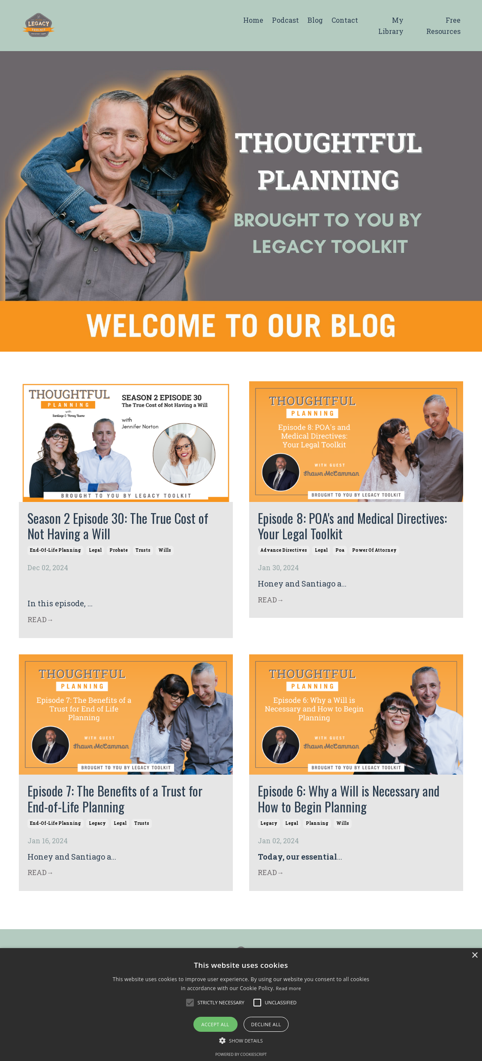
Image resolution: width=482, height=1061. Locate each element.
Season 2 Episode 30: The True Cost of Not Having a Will (121, 527)
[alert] (241, 1004)
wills (164, 552)
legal (95, 552)
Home (253, 19)
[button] (190, 1002)
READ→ (40, 621)
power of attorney (374, 552)
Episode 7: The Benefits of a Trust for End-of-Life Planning (117, 801)
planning (317, 827)
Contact (344, 19)
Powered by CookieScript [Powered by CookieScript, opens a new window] (241, 1054)
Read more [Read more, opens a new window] (288, 988)
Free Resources (443, 25)
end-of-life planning (55, 552)
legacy (97, 827)
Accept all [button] (215, 1024)
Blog (315, 19)
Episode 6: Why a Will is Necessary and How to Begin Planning (353, 801)
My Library (391, 25)
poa (339, 552)
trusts (143, 552)
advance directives (283, 552)
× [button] (474, 955)
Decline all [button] (266, 1024)
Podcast (285, 19)
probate (118, 552)
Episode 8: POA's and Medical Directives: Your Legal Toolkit (329, 527)
